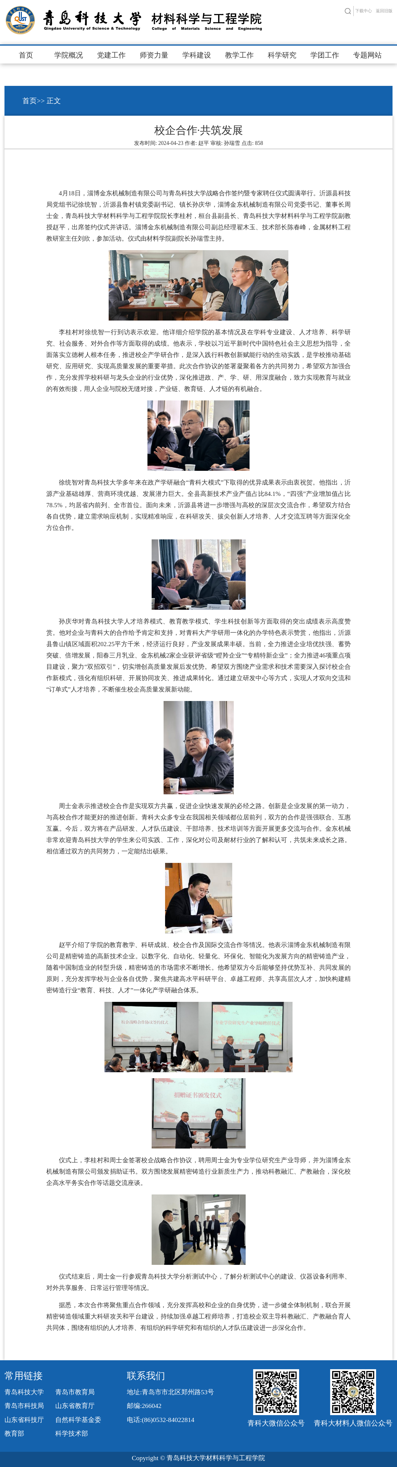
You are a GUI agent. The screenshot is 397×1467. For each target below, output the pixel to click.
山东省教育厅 (75, 1405)
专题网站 (367, 55)
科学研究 (282, 55)
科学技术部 (71, 1433)
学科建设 (196, 55)
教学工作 (239, 55)
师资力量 (154, 55)
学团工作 (324, 55)
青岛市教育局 (75, 1392)
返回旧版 (384, 11)
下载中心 (363, 11)
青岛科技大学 (24, 1392)
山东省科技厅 (24, 1419)
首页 (26, 55)
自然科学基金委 (78, 1419)
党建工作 (111, 55)
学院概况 (68, 55)
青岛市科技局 (24, 1405)
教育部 (14, 1433)
